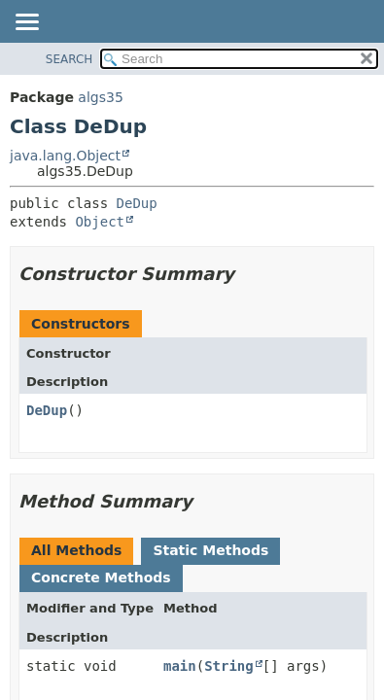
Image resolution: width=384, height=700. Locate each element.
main (179, 666)
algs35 (100, 97)
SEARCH (69, 59)
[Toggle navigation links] (26, 23)
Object (99, 221)
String (229, 666)
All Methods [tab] (76, 550)
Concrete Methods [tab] (101, 577)
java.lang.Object (65, 155)
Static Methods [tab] (210, 550)
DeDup (137, 203)
